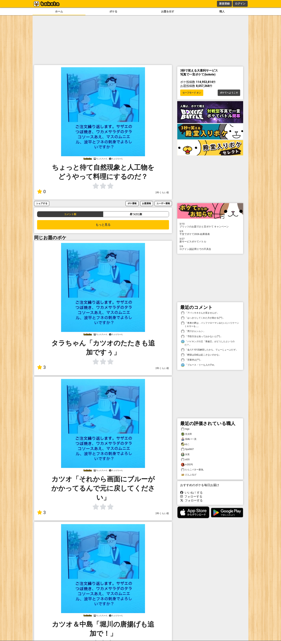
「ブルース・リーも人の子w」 (198, 365)
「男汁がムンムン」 (193, 331)
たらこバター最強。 (193, 469)
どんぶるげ (188, 475)
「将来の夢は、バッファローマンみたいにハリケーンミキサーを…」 (210, 324)
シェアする (41, 203)
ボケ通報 (132, 203)
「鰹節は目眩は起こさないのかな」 (201, 355)
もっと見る (103, 224)
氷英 (185, 454)
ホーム (59, 11)
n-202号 (187, 464)
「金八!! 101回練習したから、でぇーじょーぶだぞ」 (209, 350)
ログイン (240, 3)
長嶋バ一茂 (188, 439)
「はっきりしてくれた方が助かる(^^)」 (203, 318)
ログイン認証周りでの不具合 (210, 247)
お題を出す (167, 11)
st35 (185, 459)
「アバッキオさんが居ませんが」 (200, 313)
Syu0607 (187, 449)
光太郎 (186, 434)
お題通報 (146, 203)
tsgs (185, 429)
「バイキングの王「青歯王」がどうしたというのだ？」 (208, 343)
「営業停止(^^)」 (191, 360)
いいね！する (191, 492)
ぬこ (185, 444)
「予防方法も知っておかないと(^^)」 (201, 336)
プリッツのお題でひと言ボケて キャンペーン (210, 225)
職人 (222, 11)
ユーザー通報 (163, 203)
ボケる (113, 11)
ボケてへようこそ (229, 92)
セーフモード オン (191, 92)
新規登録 (224, 3)
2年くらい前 (162, 192)
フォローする (191, 496)
